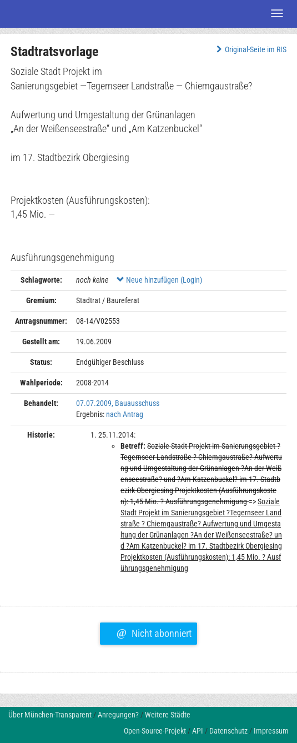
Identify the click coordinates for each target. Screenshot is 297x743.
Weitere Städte (167, 714)
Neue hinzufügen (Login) (159, 279)
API (197, 730)
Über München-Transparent (50, 714)
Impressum (271, 730)
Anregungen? (118, 714)
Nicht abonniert (154, 632)
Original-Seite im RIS (250, 49)
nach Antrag (124, 414)
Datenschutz (228, 730)
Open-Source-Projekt (155, 730)
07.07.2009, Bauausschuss (117, 403)
